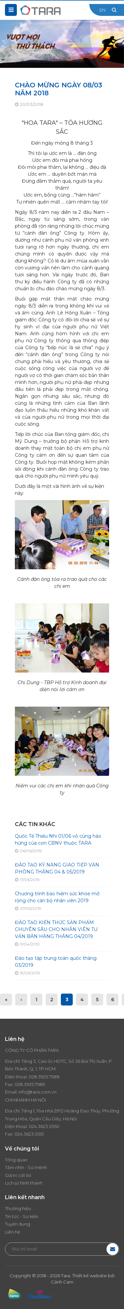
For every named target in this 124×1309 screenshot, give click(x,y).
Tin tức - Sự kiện (21, 1216)
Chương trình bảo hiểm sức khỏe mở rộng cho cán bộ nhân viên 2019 (57, 897)
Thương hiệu (18, 1208)
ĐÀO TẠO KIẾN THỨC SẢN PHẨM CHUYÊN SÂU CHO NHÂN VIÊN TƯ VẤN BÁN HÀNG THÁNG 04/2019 (56, 929)
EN (102, 10)
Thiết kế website (89, 1275)
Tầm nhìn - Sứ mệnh (26, 1167)
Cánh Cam (62, 1282)
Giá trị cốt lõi (18, 1175)
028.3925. (39, 1076)
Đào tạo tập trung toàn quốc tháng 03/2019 (56, 961)
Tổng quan (16, 1159)
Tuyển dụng (17, 1224)
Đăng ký (112, 1249)
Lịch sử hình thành (23, 1183)
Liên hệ (12, 1232)
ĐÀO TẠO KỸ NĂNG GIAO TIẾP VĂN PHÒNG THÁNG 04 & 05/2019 (57, 868)
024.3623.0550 (44, 1126)
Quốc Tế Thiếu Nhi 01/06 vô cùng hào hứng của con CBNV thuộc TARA (58, 839)
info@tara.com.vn (38, 1092)
